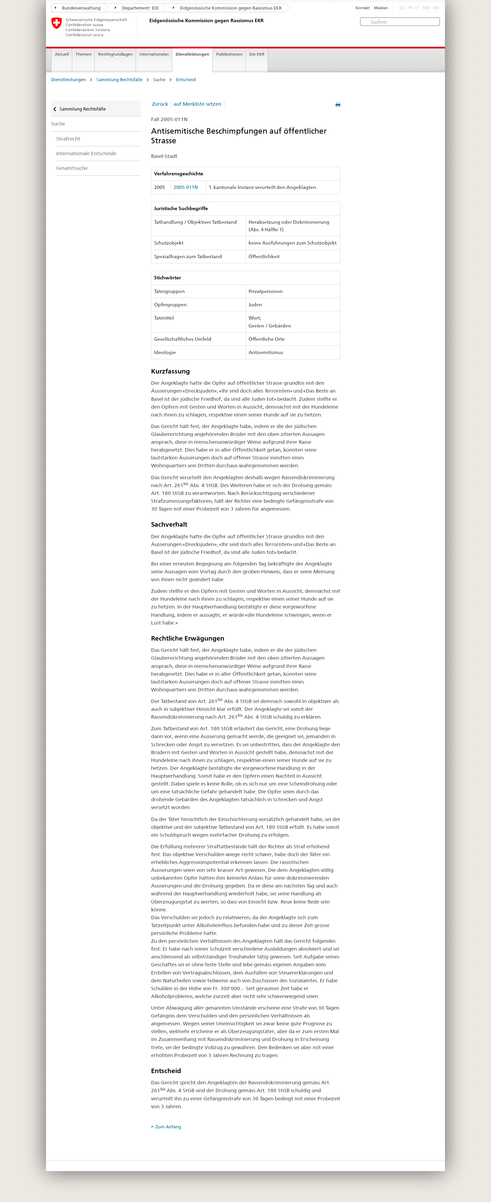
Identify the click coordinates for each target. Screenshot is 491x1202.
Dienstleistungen (192, 54)
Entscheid (186, 79)
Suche (159, 79)
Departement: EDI (137, 8)
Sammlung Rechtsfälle (119, 79)
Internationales (154, 54)
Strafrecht (68, 138)
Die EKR (257, 54)
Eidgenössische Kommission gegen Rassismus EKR (227, 8)
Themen (83, 54)
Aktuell (62, 54)
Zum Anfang (168, 1126)
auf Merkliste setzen (197, 104)
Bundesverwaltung (78, 8)
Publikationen (229, 54)
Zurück (160, 104)
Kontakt (363, 8)
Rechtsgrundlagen (115, 54)
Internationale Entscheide (86, 153)
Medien (381, 8)
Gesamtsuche (72, 168)
